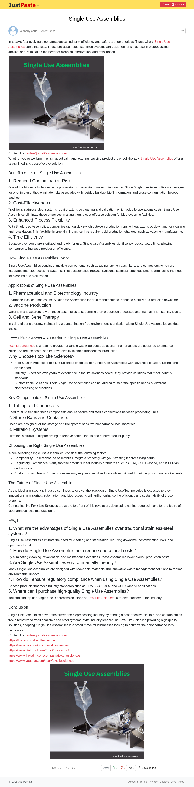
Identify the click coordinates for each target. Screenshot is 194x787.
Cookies (164, 781)
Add (165, 4)
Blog (173, 781)
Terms (143, 781)
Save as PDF (147, 767)
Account (178, 4)
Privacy (153, 781)
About (181, 781)
